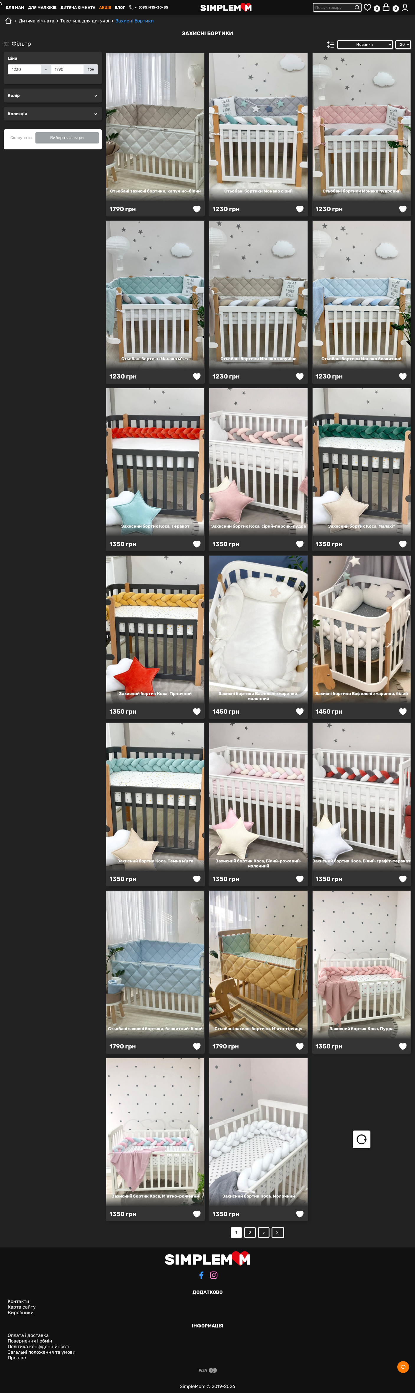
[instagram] (213, 1276)
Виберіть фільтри (67, 137)
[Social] (403, 1367)
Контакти (18, 1301)
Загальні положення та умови (42, 1352)
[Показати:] (403, 44)
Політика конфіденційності (38, 1346)
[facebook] (201, 1276)
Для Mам (15, 7)
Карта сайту (22, 1307)
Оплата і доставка (28, 1335)
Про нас (17, 1358)
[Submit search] (358, 7)
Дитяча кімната (78, 7)
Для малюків (42, 7)
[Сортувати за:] (365, 44)
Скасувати (21, 137)
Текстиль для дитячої (84, 21)
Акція (105, 7)
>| (278, 1232)
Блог (120, 7)
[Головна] (8, 23)
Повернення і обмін (30, 1341)
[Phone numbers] (133, 7)
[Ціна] (24, 69)
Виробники (21, 1312)
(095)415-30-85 (153, 7)
